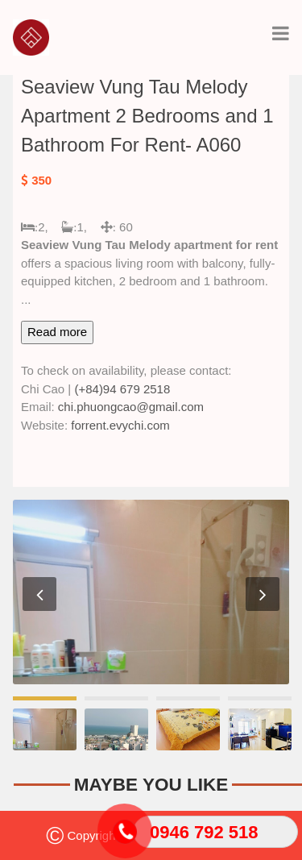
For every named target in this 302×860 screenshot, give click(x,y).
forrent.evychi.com (120, 425)
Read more (57, 332)
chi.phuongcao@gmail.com (131, 406)
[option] (151, 592)
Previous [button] (39, 594)
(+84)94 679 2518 (122, 389)
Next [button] (262, 594)
